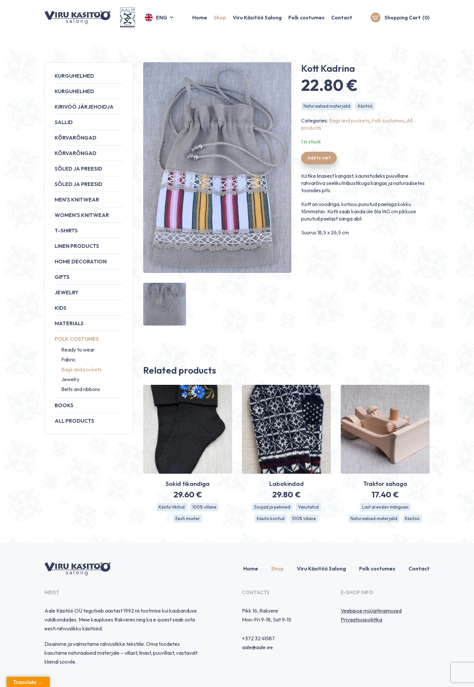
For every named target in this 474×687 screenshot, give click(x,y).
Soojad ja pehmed (271, 507)
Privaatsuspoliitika (361, 620)
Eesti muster (187, 519)
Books (64, 405)
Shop (220, 21)
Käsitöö (366, 106)
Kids (60, 307)
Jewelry (66, 292)
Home (199, 21)
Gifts (62, 277)
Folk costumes (306, 21)
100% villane (205, 507)
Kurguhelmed (74, 75)
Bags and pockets (81, 369)
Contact (341, 21)
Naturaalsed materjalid (327, 106)
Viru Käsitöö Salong (257, 21)
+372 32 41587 (258, 639)
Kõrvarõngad (75, 137)
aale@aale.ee (257, 648)
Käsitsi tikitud (171, 507)
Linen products (77, 246)
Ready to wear (78, 349)
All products (74, 420)
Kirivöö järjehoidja (84, 106)
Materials (69, 323)
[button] (159, 21)
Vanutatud (309, 507)
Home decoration (81, 261)
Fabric (68, 359)
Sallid (64, 122)
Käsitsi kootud (269, 519)
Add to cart (320, 159)
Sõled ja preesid (78, 168)
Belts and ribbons (80, 389)
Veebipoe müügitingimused (371, 611)
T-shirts (66, 230)
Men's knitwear (77, 199)
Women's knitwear (82, 215)
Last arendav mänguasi (385, 507)
